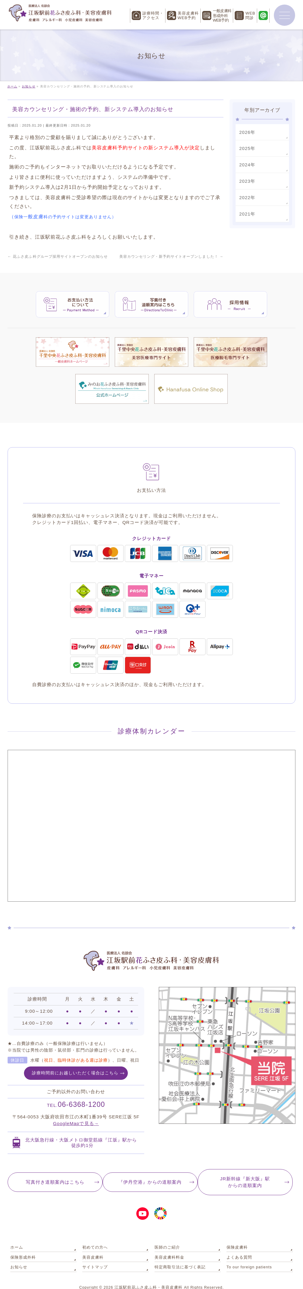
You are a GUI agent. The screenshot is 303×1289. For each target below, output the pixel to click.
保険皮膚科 (236, 1236)
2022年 (246, 196)
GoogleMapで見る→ (76, 1112)
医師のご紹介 (166, 1236)
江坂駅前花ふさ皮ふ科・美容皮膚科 (148, 1273)
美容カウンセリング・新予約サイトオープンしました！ (171, 256)
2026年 (246, 132)
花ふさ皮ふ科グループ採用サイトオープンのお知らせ (57, 256)
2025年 (246, 147)
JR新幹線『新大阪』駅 (247, 1171)
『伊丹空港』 (150, 1171)
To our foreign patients (247, 1253)
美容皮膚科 (92, 1245)
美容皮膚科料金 (168, 1245)
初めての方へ (94, 1236)
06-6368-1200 (76, 1093)
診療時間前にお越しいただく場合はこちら (75, 1061)
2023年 (246, 180)
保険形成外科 (22, 1245)
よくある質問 (238, 1245)
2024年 (246, 164)
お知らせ (18, 1253)
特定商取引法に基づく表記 (178, 1253)
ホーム (16, 1236)
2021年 (246, 212)
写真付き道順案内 (53, 1171)
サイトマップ (94, 1253)
